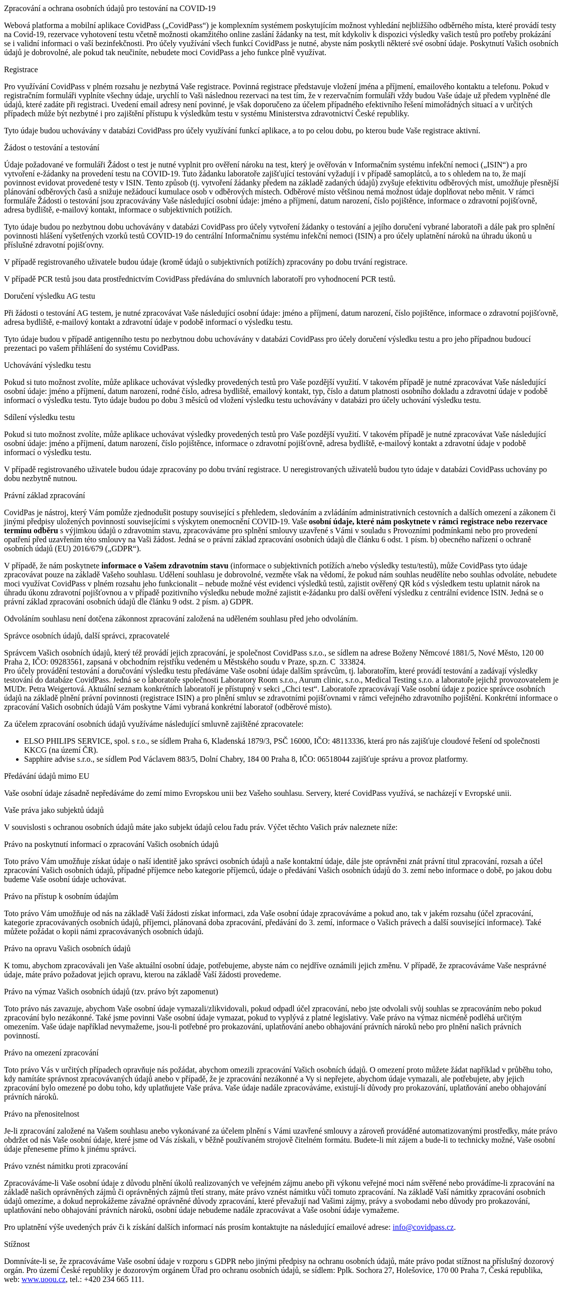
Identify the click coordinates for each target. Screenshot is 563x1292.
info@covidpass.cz (423, 1227)
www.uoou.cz (44, 1279)
